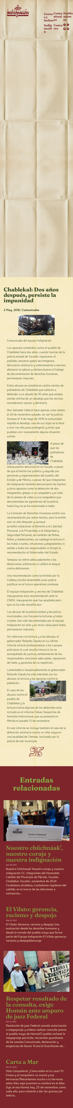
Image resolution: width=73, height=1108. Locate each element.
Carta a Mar (22, 1061)
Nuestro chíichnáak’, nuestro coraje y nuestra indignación (34, 853)
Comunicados (30, 310)
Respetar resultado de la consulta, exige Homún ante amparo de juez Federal (36, 1007)
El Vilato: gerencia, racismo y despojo (32, 912)
